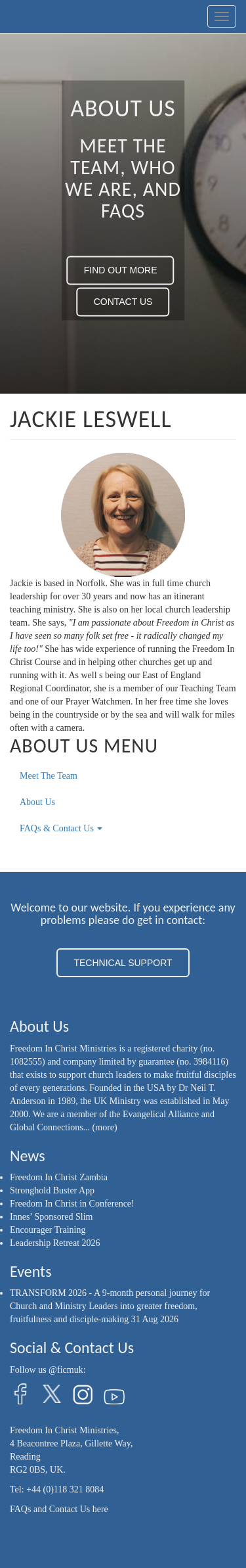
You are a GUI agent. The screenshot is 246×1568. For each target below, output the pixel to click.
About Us (37, 802)
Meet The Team (48, 776)
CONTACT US (123, 302)
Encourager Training (47, 1230)
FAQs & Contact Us (61, 828)
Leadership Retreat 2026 (55, 1243)
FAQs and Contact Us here (59, 1509)
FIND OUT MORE (120, 270)
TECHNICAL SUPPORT (122, 962)
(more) (104, 1127)
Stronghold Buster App (52, 1190)
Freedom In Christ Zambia (59, 1177)
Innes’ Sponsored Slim (51, 1217)
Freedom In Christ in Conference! (72, 1204)
